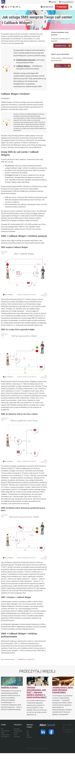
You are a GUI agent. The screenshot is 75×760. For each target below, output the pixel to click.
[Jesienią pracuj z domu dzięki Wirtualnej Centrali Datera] (63, 696)
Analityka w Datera (9, 687)
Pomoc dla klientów (66, 2)
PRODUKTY (18, 725)
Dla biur (16, 738)
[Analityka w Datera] (12, 694)
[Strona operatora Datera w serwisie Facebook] (51, 732)
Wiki (28, 733)
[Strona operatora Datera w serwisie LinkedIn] (43, 732)
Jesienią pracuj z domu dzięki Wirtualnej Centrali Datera (62, 689)
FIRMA (3, 725)
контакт (52, 2)
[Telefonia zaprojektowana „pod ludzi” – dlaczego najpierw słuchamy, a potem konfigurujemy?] (37, 696)
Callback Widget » (23, 66)
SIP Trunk (16, 735)
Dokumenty (30, 738)
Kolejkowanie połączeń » (26, 60)
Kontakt (61, 6)
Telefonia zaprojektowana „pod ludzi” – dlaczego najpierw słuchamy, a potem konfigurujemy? (37, 692)
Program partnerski (3, 732)
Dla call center (18, 740)
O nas (2, 729)
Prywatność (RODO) (4, 738)
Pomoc (28, 736)
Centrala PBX (17, 729)
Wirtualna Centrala (16, 732)
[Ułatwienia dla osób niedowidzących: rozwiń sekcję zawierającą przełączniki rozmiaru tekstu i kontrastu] (3, 2)
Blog (28, 731)
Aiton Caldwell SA (5, 742)
